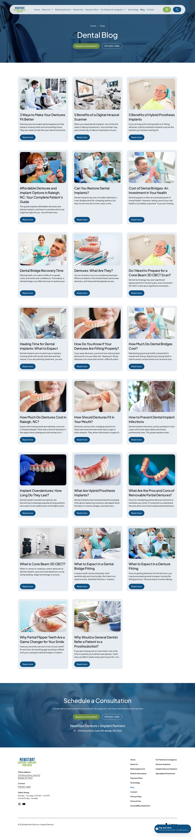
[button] (47, 9)
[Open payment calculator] (172, 829)
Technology (133, 9)
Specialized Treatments (165, 773)
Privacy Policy (136, 796)
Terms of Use (135, 801)
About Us (134, 764)
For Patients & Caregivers (166, 760)
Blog (142, 9)
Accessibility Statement (140, 806)
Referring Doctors (63, 9)
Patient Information (138, 773)
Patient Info (78, 9)
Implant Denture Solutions (166, 769)
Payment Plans (91, 9)
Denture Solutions (163, 764)
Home (37, 9)
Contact (150, 9)
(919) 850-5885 (24, 787)
